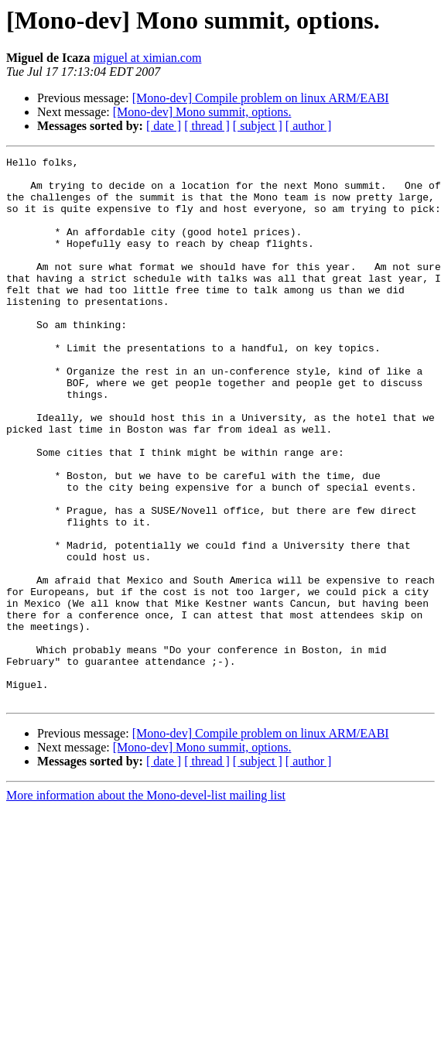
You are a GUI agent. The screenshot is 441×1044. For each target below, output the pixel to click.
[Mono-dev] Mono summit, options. (202, 111)
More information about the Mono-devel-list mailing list (145, 904)
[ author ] (308, 125)
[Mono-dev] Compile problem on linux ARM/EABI (260, 97)
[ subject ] (257, 125)
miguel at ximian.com (147, 57)
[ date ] (163, 125)
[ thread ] (207, 125)
